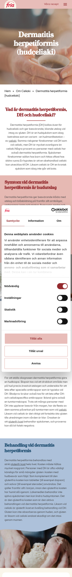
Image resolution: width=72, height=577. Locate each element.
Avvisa (35, 363)
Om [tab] (59, 220)
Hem (8, 91)
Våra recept (51, 4)
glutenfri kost (15, 421)
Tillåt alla (36, 338)
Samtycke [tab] (13, 220)
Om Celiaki (23, 91)
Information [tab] (36, 220)
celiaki (13, 141)
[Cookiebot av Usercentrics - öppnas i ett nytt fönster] (51, 210)
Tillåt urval (36, 351)
